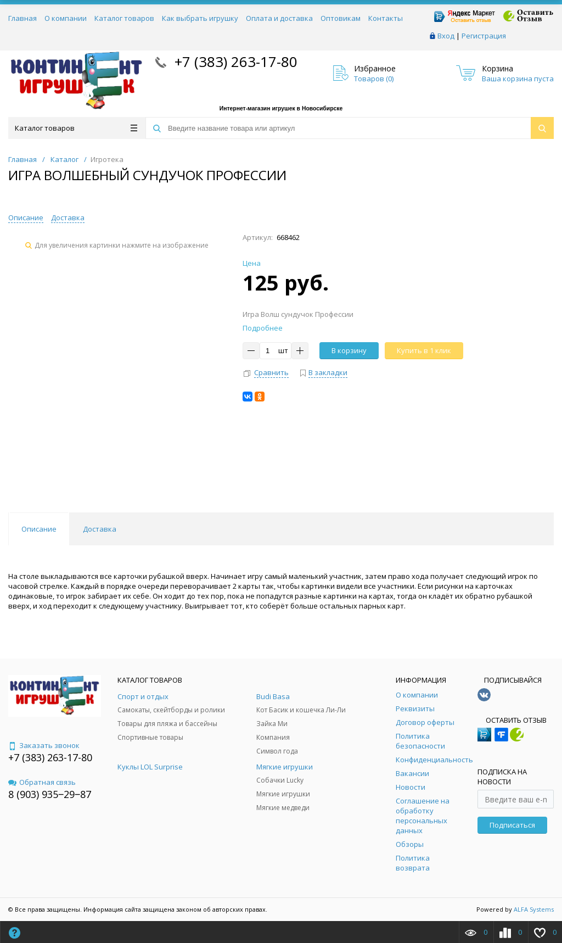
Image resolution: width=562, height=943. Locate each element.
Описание (25, 217)
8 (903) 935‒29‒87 (49, 794)
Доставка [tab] (99, 529)
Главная (22, 18)
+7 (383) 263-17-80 (234, 61)
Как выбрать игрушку (200, 18)
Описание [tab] (39, 529)
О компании (65, 18)
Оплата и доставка (279, 18)
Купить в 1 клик (424, 350)
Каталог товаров (124, 18)
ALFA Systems (534, 909)
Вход (445, 36)
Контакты (385, 18)
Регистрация (484, 36)
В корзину (349, 350)
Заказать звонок (44, 745)
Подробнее (263, 328)
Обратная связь (42, 782)
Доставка (68, 217)
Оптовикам (341, 18)
